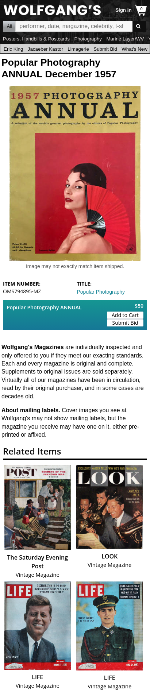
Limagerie (78, 49)
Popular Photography (101, 292)
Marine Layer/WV (125, 39)
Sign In (123, 10)
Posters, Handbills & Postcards (36, 39)
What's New (134, 49)
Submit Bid (105, 49)
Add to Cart (125, 315)
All (9, 26)
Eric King (13, 49)
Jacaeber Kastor (45, 49)
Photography (88, 39)
